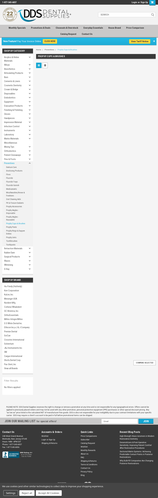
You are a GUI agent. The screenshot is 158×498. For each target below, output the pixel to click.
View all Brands (11, 368)
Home (38, 50)
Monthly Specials (17, 27)
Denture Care (11, 167)
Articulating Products (13, 73)
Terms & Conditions (89, 465)
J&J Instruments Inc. (13, 348)
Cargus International (13, 356)
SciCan (7, 335)
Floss (8, 174)
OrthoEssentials (11, 315)
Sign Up (144, 2)
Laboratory (9, 134)
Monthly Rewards (88, 450)
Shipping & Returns (49, 443)
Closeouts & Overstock (67, 27)
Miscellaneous (10, 142)
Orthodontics (10, 151)
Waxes (7, 260)
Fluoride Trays (12, 182)
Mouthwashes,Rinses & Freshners (15, 194)
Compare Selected (144, 363)
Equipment (9, 101)
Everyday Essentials (93, 27)
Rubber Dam (9, 252)
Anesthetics (9, 69)
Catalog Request (68, 34)
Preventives (9, 163)
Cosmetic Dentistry (12, 85)
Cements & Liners (12, 81)
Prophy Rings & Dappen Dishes (15, 232)
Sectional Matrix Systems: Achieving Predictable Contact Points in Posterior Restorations (136, 454)
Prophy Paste (11, 227)
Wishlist (45, 436)
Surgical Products (12, 256)
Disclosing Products (14, 171)
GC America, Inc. (11, 311)
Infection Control (11, 126)
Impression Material (13, 122)
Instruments (9, 130)
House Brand (114, 27)
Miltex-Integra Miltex (13, 319)
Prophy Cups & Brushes (15, 223)
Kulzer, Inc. (9, 294)
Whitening (8, 264)
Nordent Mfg (9, 302)
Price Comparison (135, 27)
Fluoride (9, 178)
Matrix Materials (11, 138)
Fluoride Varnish (12, 185)
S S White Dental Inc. (13, 323)
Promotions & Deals (40, 27)
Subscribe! (85, 440)
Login (134, 2)
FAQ (82, 457)
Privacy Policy (86, 472)
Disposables (9, 93)
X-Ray (6, 269)
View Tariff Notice (139, 41)
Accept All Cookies (48, 493)
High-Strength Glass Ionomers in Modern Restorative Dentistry (137, 437)
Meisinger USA (10, 298)
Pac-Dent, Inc (10, 364)
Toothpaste (10, 245)
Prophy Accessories (14, 206)
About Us (84, 454)
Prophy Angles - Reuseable (12, 218)
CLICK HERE (50, 41)
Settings (10, 493)
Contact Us (87, 34)
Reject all (27, 493)
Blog (83, 475)
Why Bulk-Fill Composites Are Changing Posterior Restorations (136, 462)
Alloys (7, 64)
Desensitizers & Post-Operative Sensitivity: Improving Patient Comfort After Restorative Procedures (136, 445)
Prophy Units (11, 237)
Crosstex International (14, 339)
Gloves (7, 114)
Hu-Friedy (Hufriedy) (13, 286)
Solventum (9, 343)
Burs (6, 77)
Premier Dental (10, 331)
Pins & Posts (10, 159)
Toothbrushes (11, 241)
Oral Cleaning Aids (13, 199)
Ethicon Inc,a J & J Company (16, 327)
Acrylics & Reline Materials (11, 59)
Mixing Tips (9, 146)
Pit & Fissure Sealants (15, 203)
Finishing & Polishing (13, 110)
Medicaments (11, 189)
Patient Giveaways (12, 155)
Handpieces (9, 118)
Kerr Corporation (11, 290)
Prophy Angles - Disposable (12, 211)
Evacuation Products (13, 105)
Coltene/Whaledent (13, 307)
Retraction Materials (13, 248)
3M (5, 352)
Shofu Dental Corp (12, 360)
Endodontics (9, 97)
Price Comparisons (89, 436)
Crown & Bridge (11, 89)
